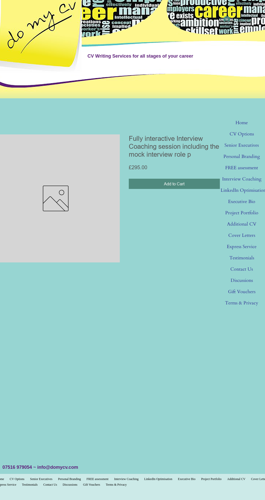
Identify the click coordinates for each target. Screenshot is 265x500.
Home (241, 123)
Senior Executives (241, 145)
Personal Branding (241, 156)
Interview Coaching (241, 179)
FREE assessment (241, 168)
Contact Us (241, 269)
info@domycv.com (57, 467)
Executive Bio (241, 201)
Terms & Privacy (241, 303)
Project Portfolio (241, 213)
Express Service (242, 246)
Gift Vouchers (242, 292)
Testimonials (241, 258)
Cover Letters (241, 235)
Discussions (242, 280)
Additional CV (241, 224)
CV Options (242, 134)
